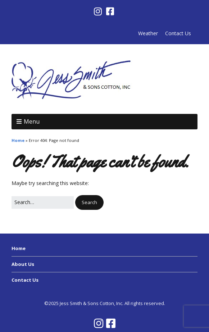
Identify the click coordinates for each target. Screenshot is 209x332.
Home (18, 140)
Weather (148, 33)
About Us (23, 264)
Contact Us (178, 33)
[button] (89, 202)
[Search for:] (43, 202)
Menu (32, 121)
